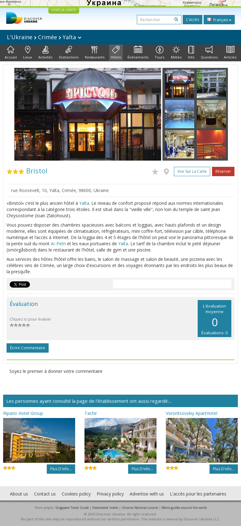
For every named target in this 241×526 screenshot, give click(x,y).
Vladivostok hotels (105, 507)
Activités (45, 52)
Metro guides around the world (184, 507)
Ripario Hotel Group (23, 413)
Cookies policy (76, 494)
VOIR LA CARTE (63, 9)
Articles (230, 52)
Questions (209, 52)
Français (219, 19)
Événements (138, 52)
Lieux (27, 52)
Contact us (45, 494)
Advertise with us (147, 494)
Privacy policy (110, 494)
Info (191, 52)
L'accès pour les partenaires (198, 494)
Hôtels (116, 52)
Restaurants (94, 52)
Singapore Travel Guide (72, 507)
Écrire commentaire (27, 347)
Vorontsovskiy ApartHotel (191, 413)
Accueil (11, 52)
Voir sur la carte (192, 171)
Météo (176, 52)
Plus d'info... (61, 469)
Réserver (223, 171)
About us (19, 494)
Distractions (69, 52)
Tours (159, 52)
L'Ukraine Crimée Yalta (44, 37)
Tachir (90, 413)
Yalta (84, 203)
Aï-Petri (58, 244)
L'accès (192, 19)
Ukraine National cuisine (140, 507)
